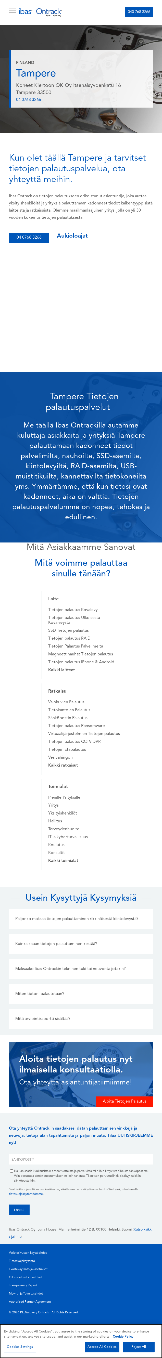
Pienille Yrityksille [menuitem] (64, 798)
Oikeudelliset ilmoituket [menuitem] (25, 1277)
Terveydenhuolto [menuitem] (64, 829)
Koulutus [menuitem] (56, 845)
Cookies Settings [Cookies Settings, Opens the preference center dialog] (20, 1347)
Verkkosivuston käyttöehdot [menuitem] (28, 1252)
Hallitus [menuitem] (55, 821)
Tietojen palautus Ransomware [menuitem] (76, 726)
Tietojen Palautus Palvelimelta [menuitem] (75, 646)
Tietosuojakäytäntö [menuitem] (22, 1261)
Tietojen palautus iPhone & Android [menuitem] (81, 662)
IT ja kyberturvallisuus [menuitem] (68, 837)
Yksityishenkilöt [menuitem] (62, 813)
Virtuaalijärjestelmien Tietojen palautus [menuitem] (84, 734)
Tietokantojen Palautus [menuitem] (69, 710)
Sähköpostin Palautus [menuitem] (68, 718)
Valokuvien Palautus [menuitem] (66, 702)
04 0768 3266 (28, 100)
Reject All (138, 1347)
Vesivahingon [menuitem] (60, 758)
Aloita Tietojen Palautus (124, 1102)
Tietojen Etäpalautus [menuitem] (67, 750)
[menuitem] (61, 670)
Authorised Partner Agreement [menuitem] (30, 1301)
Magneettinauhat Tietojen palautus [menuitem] (80, 654)
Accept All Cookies (102, 1347)
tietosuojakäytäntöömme (26, 1194)
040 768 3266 (139, 12)
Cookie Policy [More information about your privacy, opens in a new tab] (123, 1336)
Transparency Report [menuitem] (23, 1285)
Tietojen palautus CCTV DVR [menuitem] (74, 742)
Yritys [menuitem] (53, 806)
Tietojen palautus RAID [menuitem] (69, 639)
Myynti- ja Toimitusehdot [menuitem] (26, 1293)
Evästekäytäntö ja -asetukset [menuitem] (28, 1269)
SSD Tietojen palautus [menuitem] (68, 631)
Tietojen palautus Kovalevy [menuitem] (73, 610)
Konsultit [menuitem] (56, 853)
